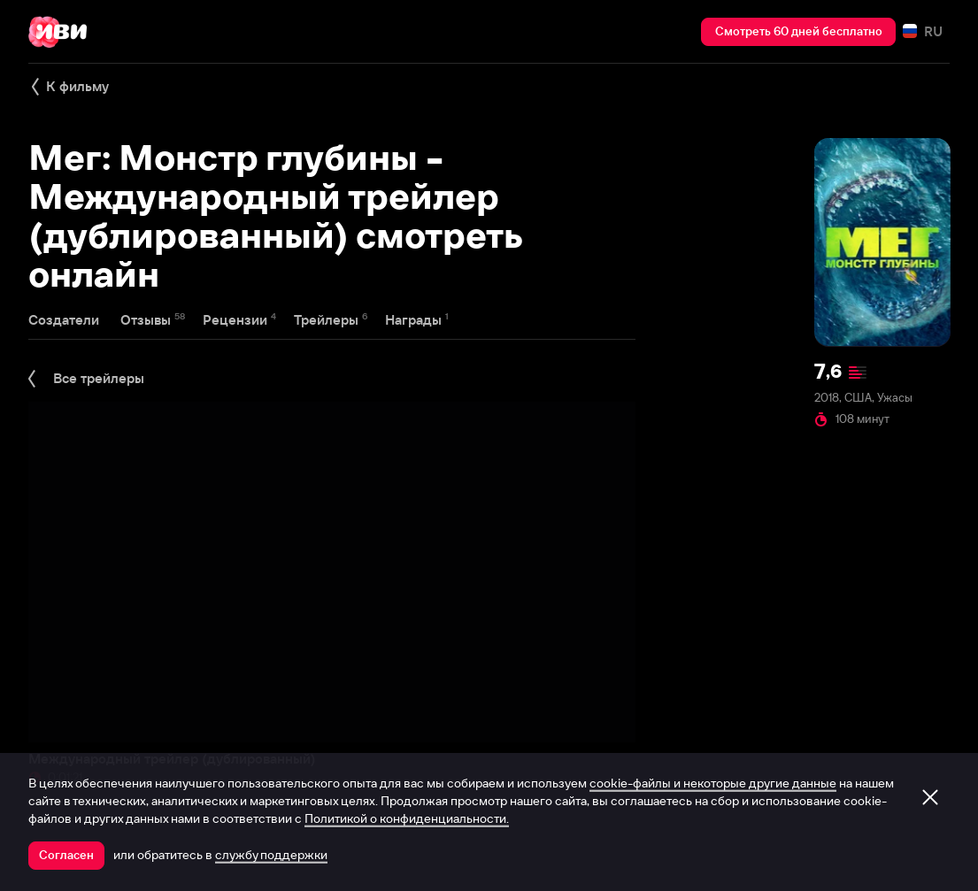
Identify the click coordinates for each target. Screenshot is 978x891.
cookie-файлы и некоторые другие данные (712, 783)
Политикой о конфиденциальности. (406, 818)
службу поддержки (271, 855)
